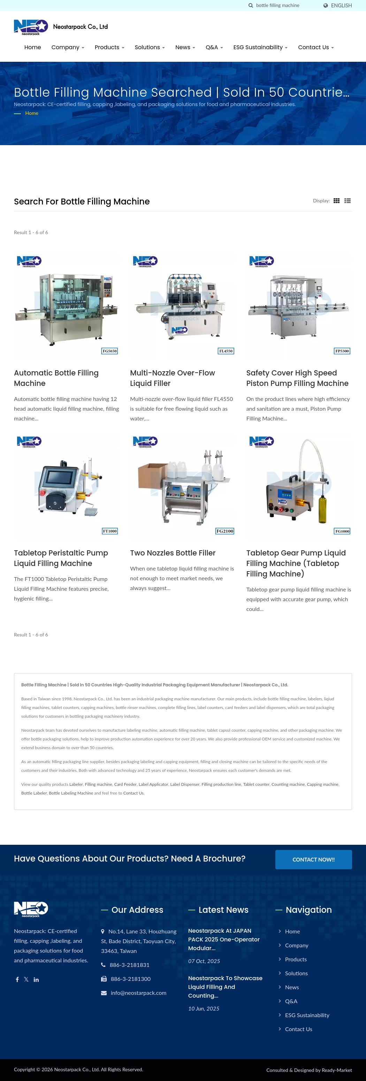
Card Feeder (125, 784)
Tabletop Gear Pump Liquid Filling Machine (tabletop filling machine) (296, 563)
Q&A (214, 47)
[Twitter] (26, 980)
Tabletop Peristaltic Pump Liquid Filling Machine (61, 558)
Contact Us (316, 47)
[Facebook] (17, 980)
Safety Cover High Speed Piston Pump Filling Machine (297, 378)
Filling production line (221, 784)
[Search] (287, 5)
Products (109, 47)
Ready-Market (337, 1070)
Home (32, 47)
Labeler (76, 784)
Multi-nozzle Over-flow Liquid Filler (172, 378)
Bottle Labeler (34, 793)
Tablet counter (256, 784)
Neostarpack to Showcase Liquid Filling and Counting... (225, 987)
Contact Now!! (313, 859)
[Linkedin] (36, 980)
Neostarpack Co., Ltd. (77, 1069)
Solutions (150, 47)
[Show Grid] (336, 200)
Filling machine (98, 784)
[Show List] (347, 200)
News (185, 47)
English (341, 5)
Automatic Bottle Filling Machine (56, 378)
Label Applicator (153, 784)
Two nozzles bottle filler (173, 553)
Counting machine (288, 784)
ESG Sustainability (261, 47)
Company (68, 47)
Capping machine (322, 784)
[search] (251, 5)
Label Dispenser (185, 784)
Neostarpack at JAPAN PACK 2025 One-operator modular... (224, 939)
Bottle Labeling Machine (71, 793)
